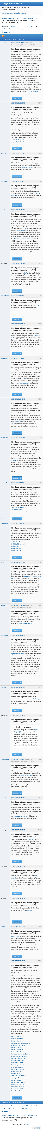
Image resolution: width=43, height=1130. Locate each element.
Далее (24, 29)
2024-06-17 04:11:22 (18, 296)
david (2, 562)
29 (31, 26)
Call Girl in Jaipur (27, 167)
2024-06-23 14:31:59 (18, 715)
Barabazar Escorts (17, 1063)
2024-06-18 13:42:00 (18, 399)
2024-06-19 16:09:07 (18, 523)
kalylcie (3, 926)
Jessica (3, 605)
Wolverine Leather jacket (22, 239)
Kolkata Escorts (16, 1036)
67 (18, 29)
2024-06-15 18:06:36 (18, 210)
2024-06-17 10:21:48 (18, 324)
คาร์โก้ (31, 839)
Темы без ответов (20, 13)
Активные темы (7, 13)
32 (9, 29)
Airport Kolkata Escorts (18, 1058)
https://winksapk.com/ (26, 623)
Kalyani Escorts (16, 1080)
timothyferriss (5, 295)
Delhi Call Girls (16, 550)
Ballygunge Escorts (17, 1060)
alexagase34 (4, 358)
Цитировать (17, 98)
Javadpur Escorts (17, 1078)
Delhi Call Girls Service (18, 544)
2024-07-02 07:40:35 (18, 927)
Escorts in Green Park (25, 775)
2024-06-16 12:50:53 (18, 263)
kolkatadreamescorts (5, 961)
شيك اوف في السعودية (18, 139)
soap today (16, 421)
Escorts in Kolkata (17, 1039)
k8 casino (29, 910)
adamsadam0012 (5, 399)
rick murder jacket (22, 230)
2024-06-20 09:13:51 (18, 562)
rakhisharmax (5, 759)
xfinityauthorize (5, 482)
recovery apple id (23, 383)
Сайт (2, 518)
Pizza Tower (15, 936)
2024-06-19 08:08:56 (18, 437)
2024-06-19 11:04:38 (18, 483)
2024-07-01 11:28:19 (18, 866)
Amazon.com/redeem (18, 507)
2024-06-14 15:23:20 (18, 181)
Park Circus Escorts (17, 1091)
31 (4, 29)
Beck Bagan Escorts (18, 1065)
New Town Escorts (17, 1089)
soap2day (14, 460)
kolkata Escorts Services (19, 1045)
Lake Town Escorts (17, 1084)
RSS (5, 36)
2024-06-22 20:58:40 (18, 687)
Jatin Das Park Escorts (18, 1076)
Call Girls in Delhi (17, 542)
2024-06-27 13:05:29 (18, 830)
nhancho (3, 687)
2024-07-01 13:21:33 (18, 898)
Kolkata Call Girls (17, 1041)
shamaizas (4, 153)
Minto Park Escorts (17, 1086)
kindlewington (5, 42)
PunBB (28, 1124)
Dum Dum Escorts (17, 1067)
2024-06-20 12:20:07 (18, 605)
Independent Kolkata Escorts (20, 1043)
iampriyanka (4, 523)
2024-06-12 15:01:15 (18, 43)
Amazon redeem (16, 510)
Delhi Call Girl (15, 546)
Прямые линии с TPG (29, 18)
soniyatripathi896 (5, 635)
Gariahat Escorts (16, 1071)
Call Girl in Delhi (16, 548)
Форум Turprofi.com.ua (12, 4)
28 (27, 26)
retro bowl (37, 305)
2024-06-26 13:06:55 (18, 798)
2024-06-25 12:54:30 (18, 759)
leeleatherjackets (5, 209)
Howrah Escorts (16, 1073)
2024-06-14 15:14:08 (18, 153)
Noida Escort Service (21, 816)
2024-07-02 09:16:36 (18, 961)
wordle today (35, 699)
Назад (13, 26)
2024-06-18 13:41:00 (18, 358)
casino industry (34, 91)
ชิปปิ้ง (26, 273)
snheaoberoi (4, 797)
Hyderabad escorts (17, 654)
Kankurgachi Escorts (18, 1082)
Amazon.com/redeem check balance (23, 512)
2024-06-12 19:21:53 (18, 103)
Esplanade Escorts (17, 1069)
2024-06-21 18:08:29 (18, 635)
